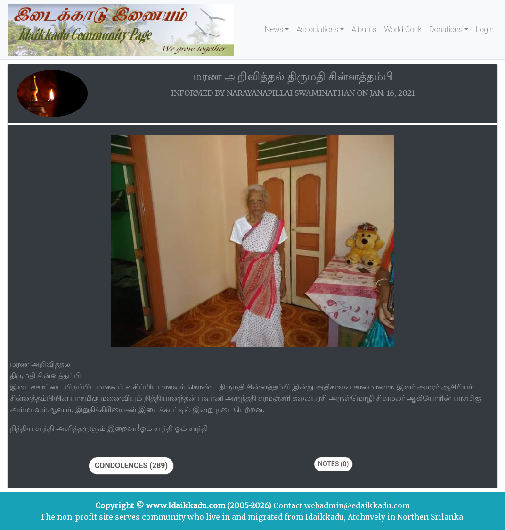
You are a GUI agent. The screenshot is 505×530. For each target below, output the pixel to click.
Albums (363, 29)
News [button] (274, 29)
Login (485, 29)
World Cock (403, 29)
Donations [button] (446, 29)
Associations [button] (317, 29)
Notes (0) (333, 464)
